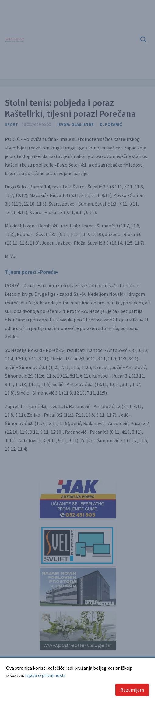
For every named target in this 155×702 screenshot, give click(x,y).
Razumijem (132, 690)
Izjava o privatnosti (45, 675)
